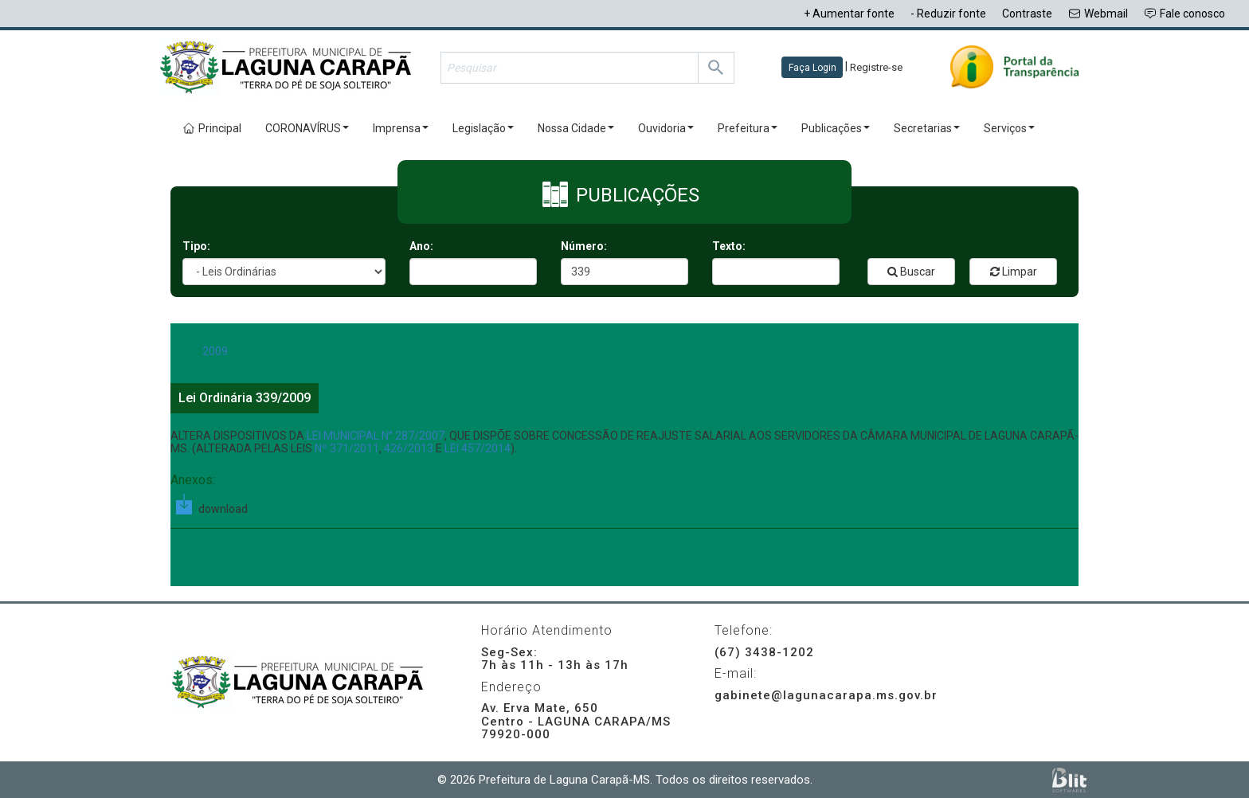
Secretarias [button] (927, 128)
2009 (215, 351)
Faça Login (812, 67)
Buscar (911, 271)
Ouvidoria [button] (666, 128)
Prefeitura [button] (747, 128)
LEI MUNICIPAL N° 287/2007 (375, 435)
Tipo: (196, 246)
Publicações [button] (835, 128)
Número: (584, 246)
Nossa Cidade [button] (576, 128)
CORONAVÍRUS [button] (307, 128)
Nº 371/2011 (347, 448)
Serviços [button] (1009, 128)
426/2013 (408, 448)
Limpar (1013, 271)
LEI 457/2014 (477, 448)
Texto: (729, 246)
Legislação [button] (483, 128)
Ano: (421, 246)
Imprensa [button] (401, 128)
